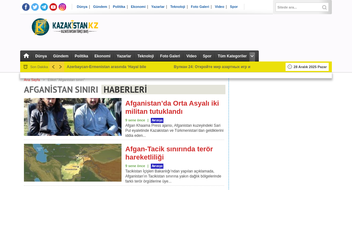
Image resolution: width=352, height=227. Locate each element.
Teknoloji (177, 7)
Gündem (100, 7)
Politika (119, 7)
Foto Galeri (200, 7)
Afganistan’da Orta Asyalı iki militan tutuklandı (172, 107)
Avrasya (157, 120)
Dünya (82, 7)
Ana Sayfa (32, 80)
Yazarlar (157, 7)
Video (219, 7)
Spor (234, 7)
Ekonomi (138, 7)
